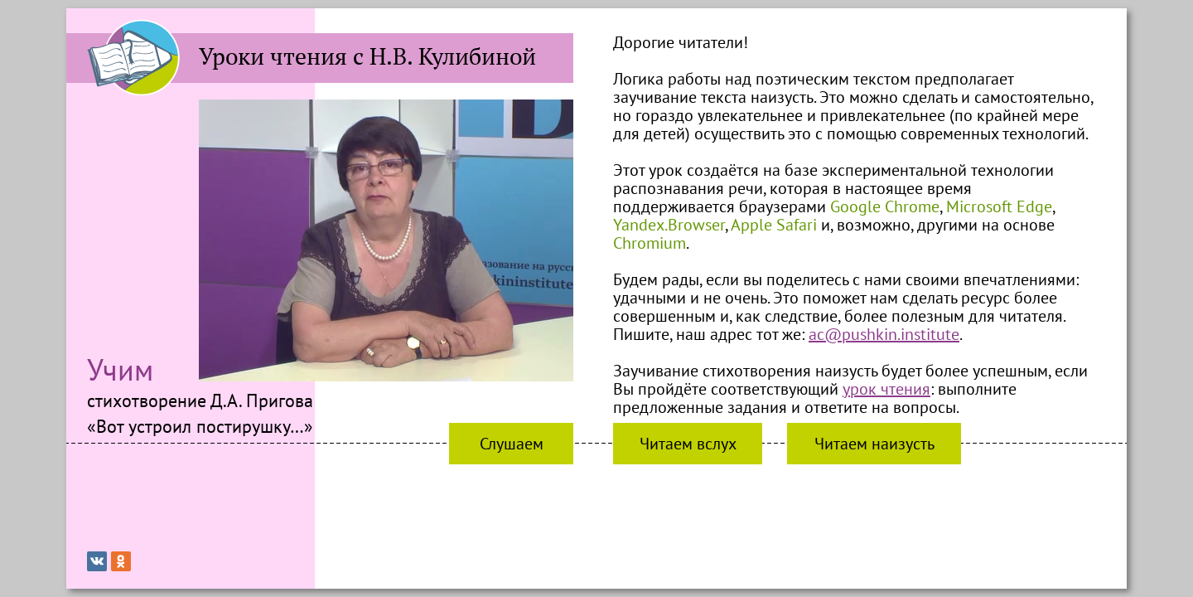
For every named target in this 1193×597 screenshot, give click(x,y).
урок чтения (886, 389)
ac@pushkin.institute (884, 334)
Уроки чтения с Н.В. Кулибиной (367, 56)
